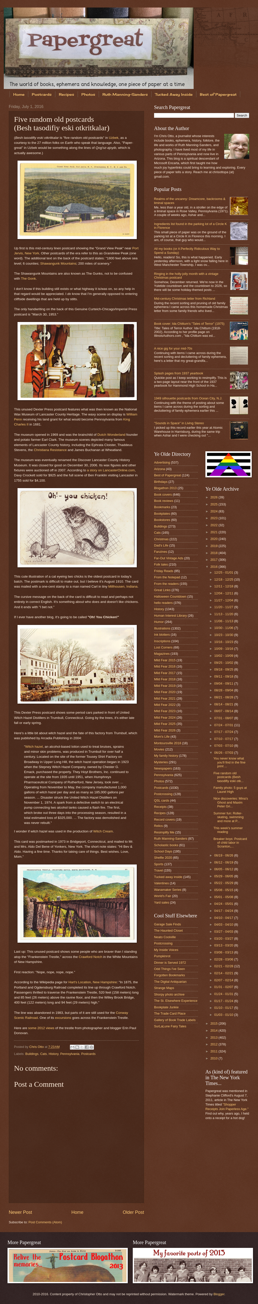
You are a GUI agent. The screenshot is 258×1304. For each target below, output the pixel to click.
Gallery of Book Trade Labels (175, 1020)
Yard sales (161, 902)
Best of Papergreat (167, 475)
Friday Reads (163, 571)
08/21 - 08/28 (224, 697)
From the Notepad (167, 577)
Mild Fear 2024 (165, 717)
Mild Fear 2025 (165, 724)
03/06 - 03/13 (224, 952)
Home (19, 94)
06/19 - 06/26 (224, 855)
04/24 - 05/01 (224, 904)
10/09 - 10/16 (224, 648)
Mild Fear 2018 (165, 679)
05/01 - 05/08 (224, 897)
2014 (214, 1030)
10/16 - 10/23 (224, 642)
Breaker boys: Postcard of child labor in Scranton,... (230, 842)
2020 (214, 539)
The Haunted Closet (168, 930)
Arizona (159, 469)
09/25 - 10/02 (224, 663)
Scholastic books (166, 845)
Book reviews (163, 501)
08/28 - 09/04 (224, 690)
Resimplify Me (164, 832)
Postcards (42, 94)
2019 (214, 546)
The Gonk (28, 278)
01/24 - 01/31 (224, 994)
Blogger (218, 1294)
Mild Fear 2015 (165, 660)
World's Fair (162, 896)
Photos (88, 94)
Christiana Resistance (50, 450)
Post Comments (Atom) (45, 1222)
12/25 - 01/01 (224, 572)
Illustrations (162, 628)
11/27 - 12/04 (224, 600)
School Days (163, 851)
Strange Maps (164, 988)
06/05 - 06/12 (224, 869)
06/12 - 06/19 (224, 862)
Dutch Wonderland (111, 435)
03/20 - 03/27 (224, 938)
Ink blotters (162, 634)
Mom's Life (162, 736)
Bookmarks (162, 507)
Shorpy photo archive (169, 994)
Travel (158, 870)
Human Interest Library (170, 615)
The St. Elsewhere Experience (175, 1001)
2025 (214, 504)
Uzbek (113, 138)
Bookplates (162, 513)
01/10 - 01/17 (224, 1008)
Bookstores (162, 520)
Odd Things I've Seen (169, 969)
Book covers (163, 494)
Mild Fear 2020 (165, 692)
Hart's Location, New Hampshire (92, 982)
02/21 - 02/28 (224, 966)
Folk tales (161, 564)
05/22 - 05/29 (224, 883)
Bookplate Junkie (166, 1007)
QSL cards (161, 800)
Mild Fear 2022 (165, 705)
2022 (214, 525)
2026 (214, 497)
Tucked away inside (168, 877)
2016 (214, 567)
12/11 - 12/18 (224, 586)
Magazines (162, 654)
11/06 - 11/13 (224, 621)
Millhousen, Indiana (122, 586)
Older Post (133, 1212)
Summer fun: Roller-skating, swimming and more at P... (228, 817)
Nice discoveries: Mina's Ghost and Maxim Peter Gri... (230, 802)
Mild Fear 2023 (165, 711)
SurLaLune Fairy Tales (170, 1026)
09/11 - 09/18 (224, 676)
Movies (159, 749)
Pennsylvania (69, 1054)
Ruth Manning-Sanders (125, 94)
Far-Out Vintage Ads (168, 558)
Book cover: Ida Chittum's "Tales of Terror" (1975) (189, 323)
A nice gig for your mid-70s (173, 348)
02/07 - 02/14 (224, 980)
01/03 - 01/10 (224, 1015)
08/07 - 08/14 (224, 711)
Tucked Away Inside (174, 94)
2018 (214, 553)
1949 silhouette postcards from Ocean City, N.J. (188, 398)
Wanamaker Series (167, 890)
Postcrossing (163, 794)
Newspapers (163, 768)
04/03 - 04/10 (224, 924)
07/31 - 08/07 (224, 718)
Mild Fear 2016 (165, 666)
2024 (214, 511)
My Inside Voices (166, 950)
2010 (214, 1058)
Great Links (162, 590)
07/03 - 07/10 (224, 745)
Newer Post (20, 1212)
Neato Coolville (165, 937)
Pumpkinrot (162, 956)
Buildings (31, 1054)
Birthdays (161, 482)
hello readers (163, 603)
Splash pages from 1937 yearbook (178, 373)
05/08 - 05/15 (224, 890)
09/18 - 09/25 (224, 669)
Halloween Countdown (170, 596)
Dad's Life (161, 545)
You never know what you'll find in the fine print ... (229, 762)
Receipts (160, 807)
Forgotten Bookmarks (169, 975)
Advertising (162, 462)
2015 (214, 1023)
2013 (214, 1037)
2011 (214, 1051)
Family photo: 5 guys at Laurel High (230, 789)
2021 (214, 532)
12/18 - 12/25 (224, 579)
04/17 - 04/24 (224, 911)
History (53, 1054)
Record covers (164, 819)
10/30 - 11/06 (224, 628)
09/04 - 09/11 (224, 683)
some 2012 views (41, 1028)
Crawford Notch (90, 957)
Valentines (161, 883)
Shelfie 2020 (163, 857)
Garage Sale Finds (167, 924)
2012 (214, 1044)
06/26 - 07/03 (224, 752)
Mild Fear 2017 (165, 673)
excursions (63, 1018)
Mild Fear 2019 (165, 686)
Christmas (161, 539)
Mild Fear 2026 (165, 730)
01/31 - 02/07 (224, 987)
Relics (158, 826)
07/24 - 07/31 (224, 725)
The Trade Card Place (170, 1013)
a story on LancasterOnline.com (111, 470)
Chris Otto (37, 1047)
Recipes (66, 94)
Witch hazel (34, 746)
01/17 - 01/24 (224, 1001)
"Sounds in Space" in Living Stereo (179, 423)
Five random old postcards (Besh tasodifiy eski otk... (228, 777)
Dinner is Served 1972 (170, 962)
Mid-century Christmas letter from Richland (184, 298)
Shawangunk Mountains (58, 263)
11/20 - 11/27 (224, 607)
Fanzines (160, 552)
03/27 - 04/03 (224, 931)
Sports (158, 864)
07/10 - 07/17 (224, 739)
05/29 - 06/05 (224, 876)
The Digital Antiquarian (170, 982)
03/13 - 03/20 (224, 945)
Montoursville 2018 (167, 743)
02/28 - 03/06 (224, 959)
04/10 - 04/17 (224, 918)
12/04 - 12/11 (224, 593)
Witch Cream (103, 831)
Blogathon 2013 (165, 488)
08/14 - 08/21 (224, 704)
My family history (166, 755)
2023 (214, 518)
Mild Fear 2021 (165, 698)
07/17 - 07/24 (224, 732)
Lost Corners (163, 647)
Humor (159, 622)
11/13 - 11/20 (224, 614)
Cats (43, 1054)
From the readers (166, 584)
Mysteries (161, 762)
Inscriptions (162, 641)
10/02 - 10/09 (224, 656)
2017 (214, 560)
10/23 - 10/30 (224, 635)
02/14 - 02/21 (224, 973)
